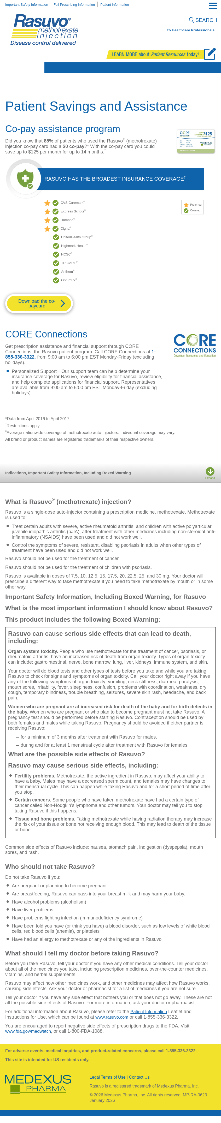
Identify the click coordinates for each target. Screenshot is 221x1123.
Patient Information (150, 1018)
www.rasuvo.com (113, 1024)
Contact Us (139, 1084)
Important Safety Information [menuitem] (30, 4)
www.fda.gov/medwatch (30, 1038)
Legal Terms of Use (108, 1084)
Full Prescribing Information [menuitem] (84, 4)
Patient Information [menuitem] (129, 4)
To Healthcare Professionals (191, 31)
